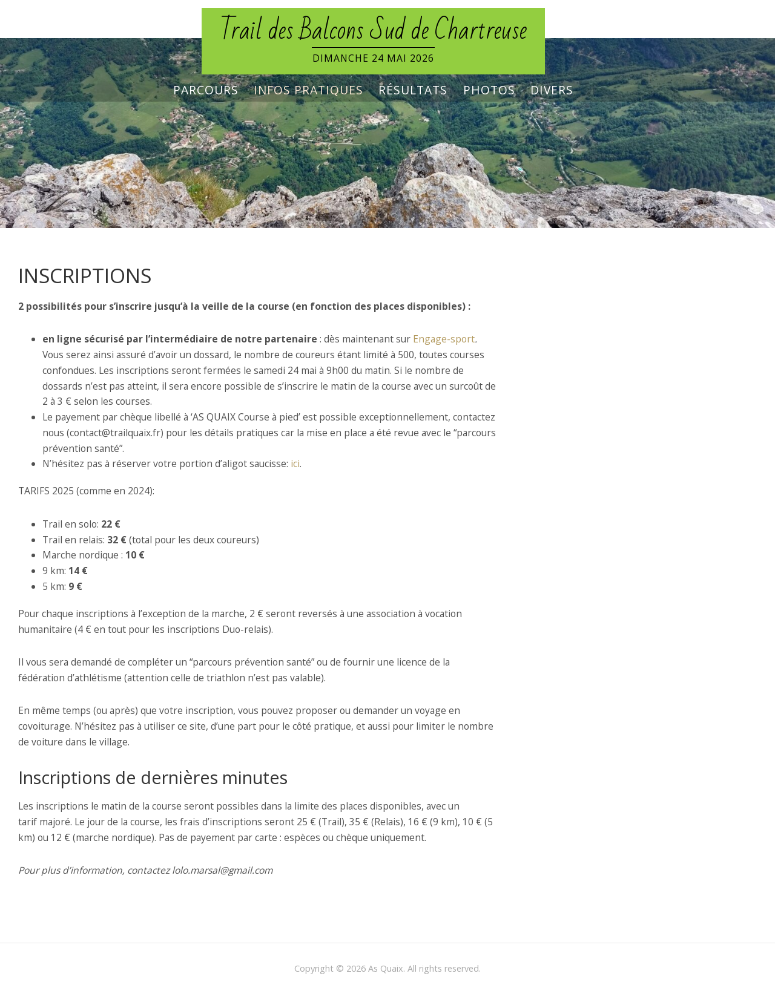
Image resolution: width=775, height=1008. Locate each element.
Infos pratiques (308, 90)
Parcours (206, 90)
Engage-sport (444, 338)
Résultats (412, 90)
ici (295, 463)
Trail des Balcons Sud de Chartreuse (373, 31)
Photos (489, 90)
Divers (551, 90)
